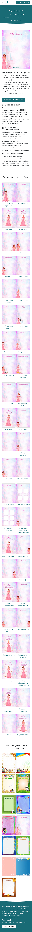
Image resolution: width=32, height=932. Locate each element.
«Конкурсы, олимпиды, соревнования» (23, 530)
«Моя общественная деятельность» (23, 683)
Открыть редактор (23, 2)
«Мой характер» (9, 277)
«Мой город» (23, 277)
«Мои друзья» (23, 326)
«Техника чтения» (23, 505)
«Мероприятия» (23, 629)
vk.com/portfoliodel (19, 922)
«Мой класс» (8, 479)
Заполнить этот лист (13, 99)
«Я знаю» (8, 580)
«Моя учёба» (8, 429)
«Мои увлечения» (23, 352)
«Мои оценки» (8, 505)
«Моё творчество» (8, 556)
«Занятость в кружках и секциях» (23, 377)
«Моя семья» (23, 300)
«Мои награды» (8, 681)
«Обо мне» (8, 229)
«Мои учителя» (8, 453)
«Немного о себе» (8, 253)
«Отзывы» (8, 735)
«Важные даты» (8, 352)
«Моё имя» (23, 253)
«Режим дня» (8, 403)
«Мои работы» (23, 556)
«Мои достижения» (9, 655)
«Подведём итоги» (23, 735)
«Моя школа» (23, 429)
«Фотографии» (23, 580)
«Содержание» (23, 204)
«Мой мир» (23, 229)
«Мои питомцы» (8, 375)
